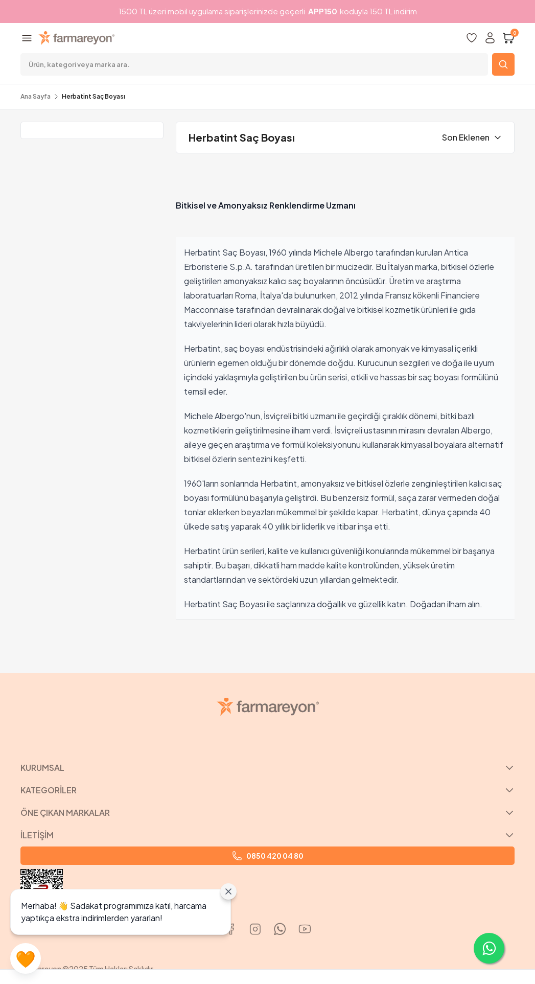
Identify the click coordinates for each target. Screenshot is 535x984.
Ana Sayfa (35, 96)
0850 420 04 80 (268, 856)
